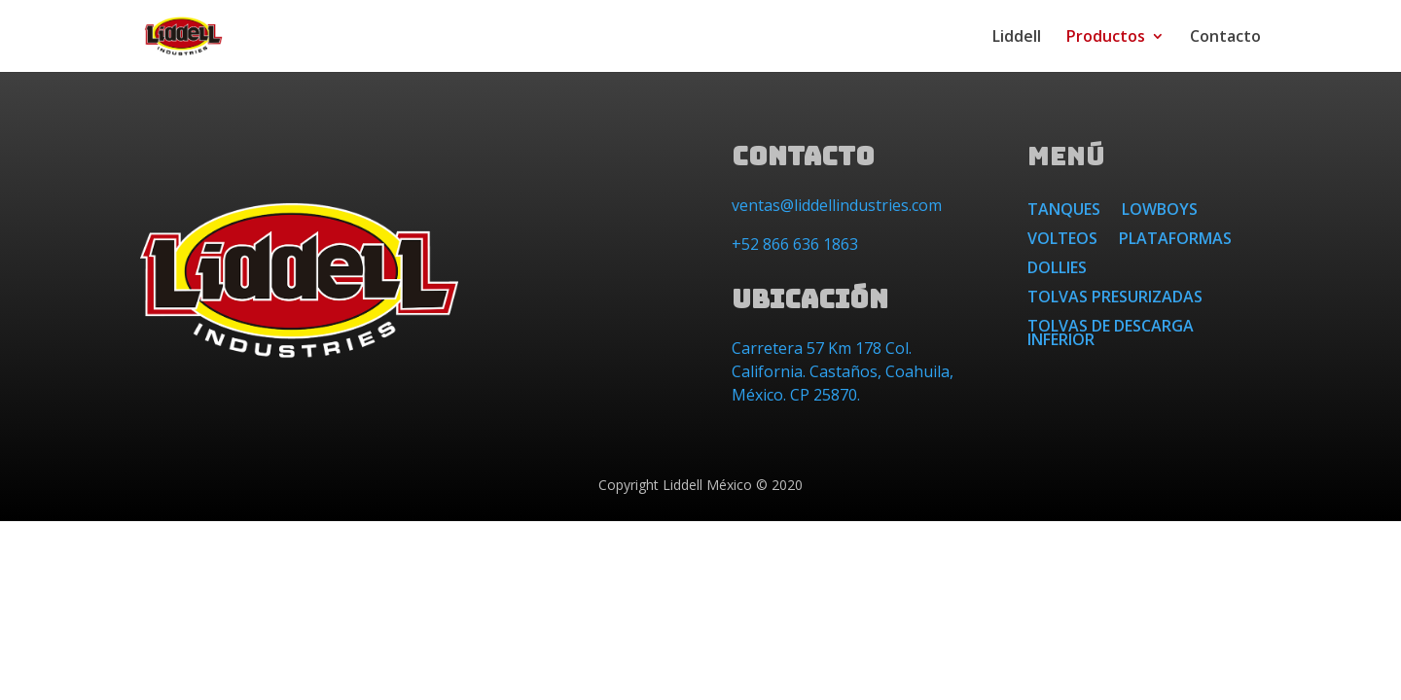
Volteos (1062, 240)
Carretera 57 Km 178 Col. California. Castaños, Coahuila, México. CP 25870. (842, 371)
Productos (1105, 38)
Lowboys (1160, 211)
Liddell (1016, 38)
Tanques (1063, 211)
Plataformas (1175, 240)
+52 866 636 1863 (795, 244)
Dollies (1057, 269)
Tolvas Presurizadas (1115, 298)
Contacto (1225, 38)
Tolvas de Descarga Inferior (1110, 334)
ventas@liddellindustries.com (837, 205)
